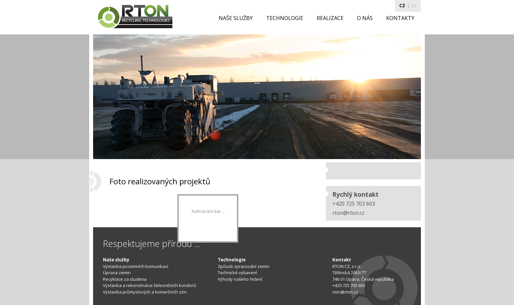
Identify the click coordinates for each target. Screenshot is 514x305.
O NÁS (365, 18)
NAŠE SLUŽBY (236, 18)
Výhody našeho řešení (240, 279)
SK (414, 6)
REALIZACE (330, 18)
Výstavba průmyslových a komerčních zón (145, 292)
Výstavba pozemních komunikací (135, 266)
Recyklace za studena (125, 279)
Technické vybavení (237, 272)
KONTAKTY (400, 18)
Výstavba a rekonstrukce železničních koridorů (149, 285)
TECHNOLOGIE (284, 18)
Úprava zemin (117, 272)
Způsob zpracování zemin (243, 266)
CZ (402, 6)
